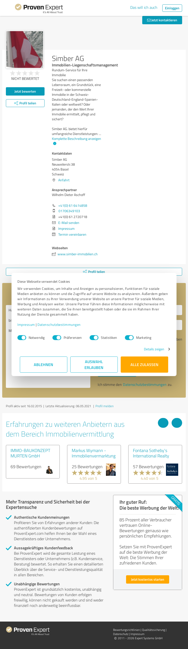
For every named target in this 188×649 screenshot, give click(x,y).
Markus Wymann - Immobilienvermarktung (94, 453)
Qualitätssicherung (153, 630)
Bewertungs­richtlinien (126, 630)
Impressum (28, 324)
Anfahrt (64, 180)
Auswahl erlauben (94, 364)
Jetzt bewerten (25, 91)
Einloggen (172, 8)
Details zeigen (151, 349)
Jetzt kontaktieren (162, 20)
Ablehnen (43, 364)
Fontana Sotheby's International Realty (151, 453)
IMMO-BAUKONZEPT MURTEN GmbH (30, 453)
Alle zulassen (144, 364)
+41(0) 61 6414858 (72, 205)
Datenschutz (120, 634)
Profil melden (104, 406)
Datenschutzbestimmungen (61, 324)
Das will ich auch (143, 7)
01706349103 (69, 210)
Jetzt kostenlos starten (147, 579)
